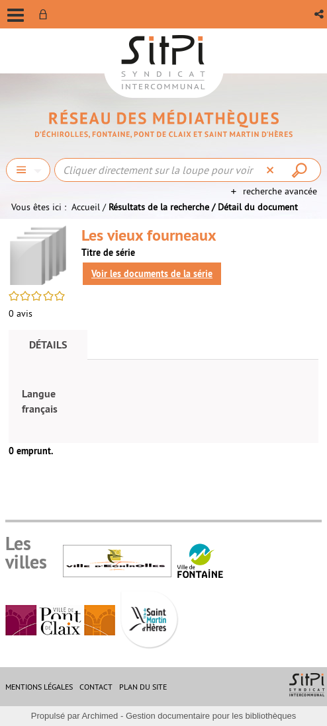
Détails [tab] (48, 344)
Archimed (99, 716)
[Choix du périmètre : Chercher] (28, 170)
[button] (320, 14)
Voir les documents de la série (151, 274)
